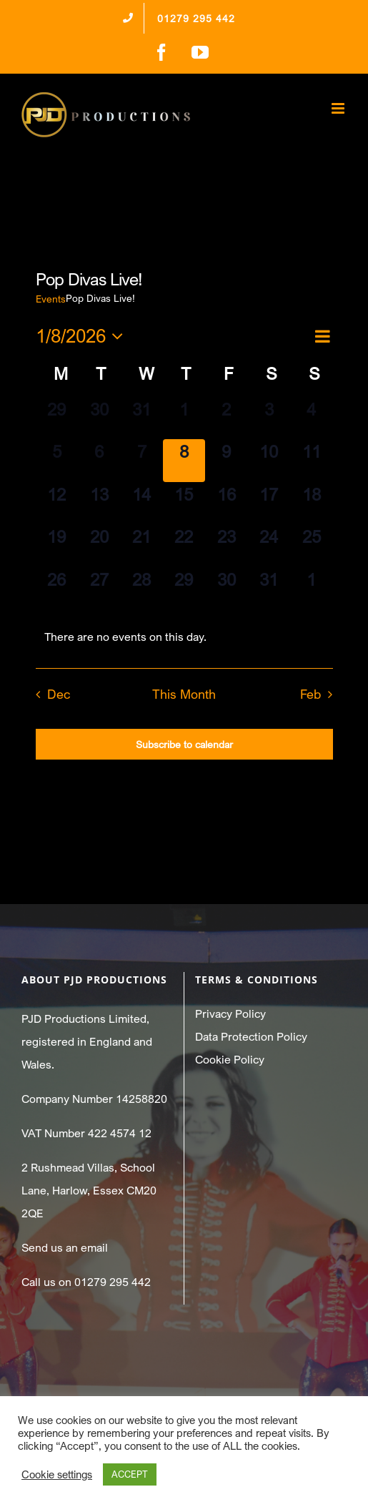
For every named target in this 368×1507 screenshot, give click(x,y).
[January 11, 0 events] (311, 460)
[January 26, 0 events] (57, 588)
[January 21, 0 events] (141, 545)
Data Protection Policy (251, 1036)
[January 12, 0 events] (57, 503)
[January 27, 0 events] (99, 588)
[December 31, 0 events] (141, 418)
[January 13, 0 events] (99, 503)
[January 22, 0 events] (184, 545)
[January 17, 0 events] (269, 503)
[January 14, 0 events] (141, 503)
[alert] (184, 637)
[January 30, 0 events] (226, 588)
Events (51, 299)
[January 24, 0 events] (269, 545)
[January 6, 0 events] (99, 460)
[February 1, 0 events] (311, 588)
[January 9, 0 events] (226, 460)
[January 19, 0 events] (57, 545)
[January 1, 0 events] (184, 418)
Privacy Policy (230, 1013)
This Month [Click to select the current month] (184, 694)
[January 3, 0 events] (269, 418)
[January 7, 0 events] (141, 460)
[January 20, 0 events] (99, 545)
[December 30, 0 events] (99, 418)
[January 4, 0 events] (311, 418)
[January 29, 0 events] (184, 588)
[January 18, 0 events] (311, 503)
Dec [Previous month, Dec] (58, 694)
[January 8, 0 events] (184, 460)
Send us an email (64, 1247)
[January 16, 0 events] (226, 503)
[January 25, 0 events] (311, 545)
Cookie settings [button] (56, 1474)
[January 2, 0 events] (226, 418)
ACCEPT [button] (129, 1474)
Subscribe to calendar (184, 744)
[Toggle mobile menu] (339, 108)
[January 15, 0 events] (184, 503)
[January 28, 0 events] (141, 588)
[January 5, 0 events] (57, 460)
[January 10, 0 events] (269, 460)
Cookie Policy (229, 1059)
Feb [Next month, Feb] (310, 694)
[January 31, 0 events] (269, 588)
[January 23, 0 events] (226, 545)
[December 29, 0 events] (57, 418)
